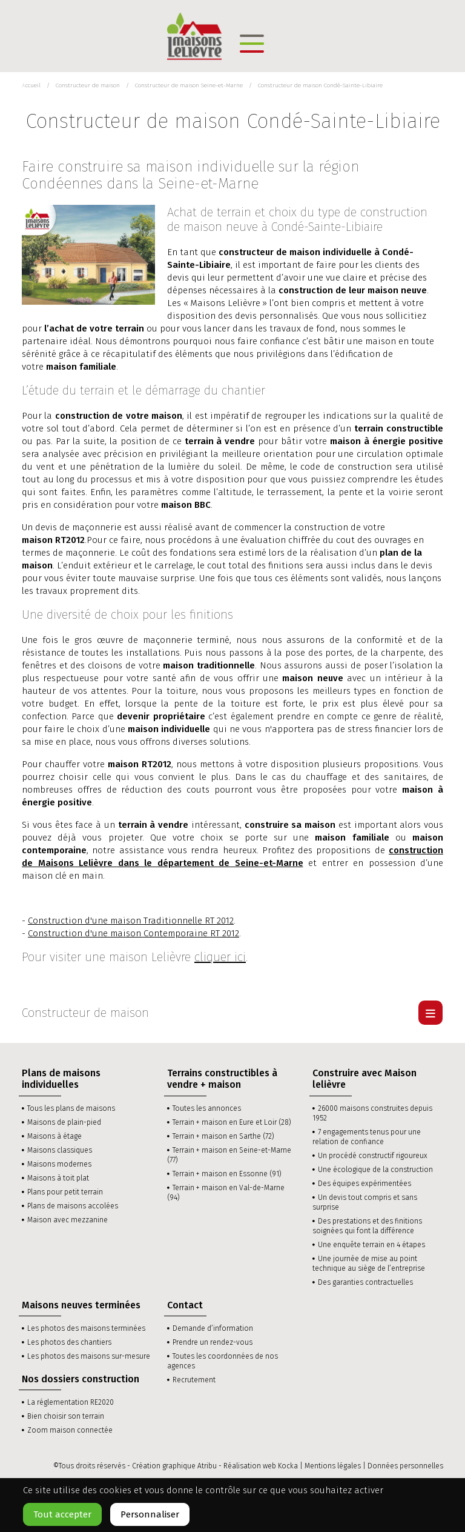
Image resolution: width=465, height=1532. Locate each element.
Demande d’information (213, 1328)
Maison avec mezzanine (67, 1220)
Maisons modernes (59, 1164)
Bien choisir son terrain (65, 1416)
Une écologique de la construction (375, 1169)
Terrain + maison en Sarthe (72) (223, 1136)
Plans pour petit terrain (65, 1192)
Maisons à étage (54, 1136)
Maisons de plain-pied (64, 1122)
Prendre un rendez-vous (212, 1342)
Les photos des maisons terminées (86, 1328)
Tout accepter (62, 1514)
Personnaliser (149, 1514)
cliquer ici (220, 957)
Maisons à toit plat (58, 1178)
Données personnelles (405, 1466)
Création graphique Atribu (174, 1466)
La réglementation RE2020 (70, 1402)
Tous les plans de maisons (71, 1108)
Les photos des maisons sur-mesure (88, 1356)
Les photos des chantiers (69, 1342)
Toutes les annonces (207, 1108)
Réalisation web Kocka (260, 1466)
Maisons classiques (59, 1150)
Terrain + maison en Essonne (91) (227, 1174)
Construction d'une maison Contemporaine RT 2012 (133, 933)
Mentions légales (333, 1466)
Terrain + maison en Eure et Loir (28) (232, 1122)
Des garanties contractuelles (365, 1282)
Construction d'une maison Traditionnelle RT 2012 (131, 920)
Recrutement (194, 1380)
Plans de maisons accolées (72, 1206)
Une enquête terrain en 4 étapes (371, 1245)
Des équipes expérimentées (364, 1183)
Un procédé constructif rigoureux (372, 1155)
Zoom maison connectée (70, 1430)
